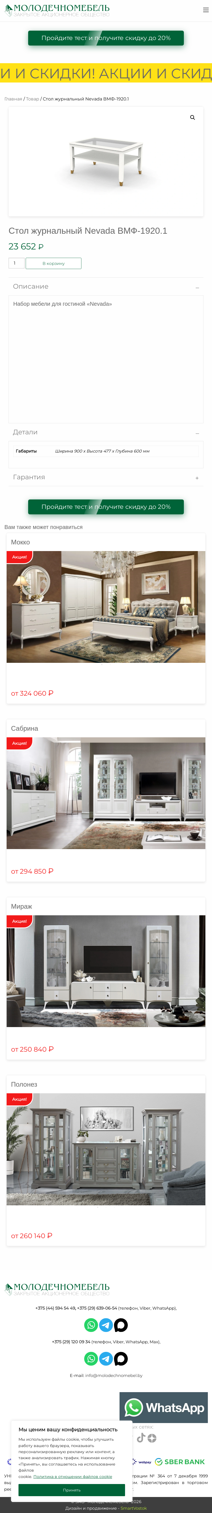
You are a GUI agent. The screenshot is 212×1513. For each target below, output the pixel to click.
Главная (13, 99)
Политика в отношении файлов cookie (72, 1476)
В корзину (54, 263)
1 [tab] (102, 665)
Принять (72, 1490)
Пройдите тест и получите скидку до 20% (106, 38)
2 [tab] (110, 665)
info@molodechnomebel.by (113, 1375)
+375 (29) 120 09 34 (71, 1341)
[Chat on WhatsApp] (164, 1407)
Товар (32, 99)
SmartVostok (134, 1508)
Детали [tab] (25, 432)
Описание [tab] (31, 286)
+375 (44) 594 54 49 (55, 1308)
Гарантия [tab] (29, 477)
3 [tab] (114, 1207)
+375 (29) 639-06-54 (97, 1308)
